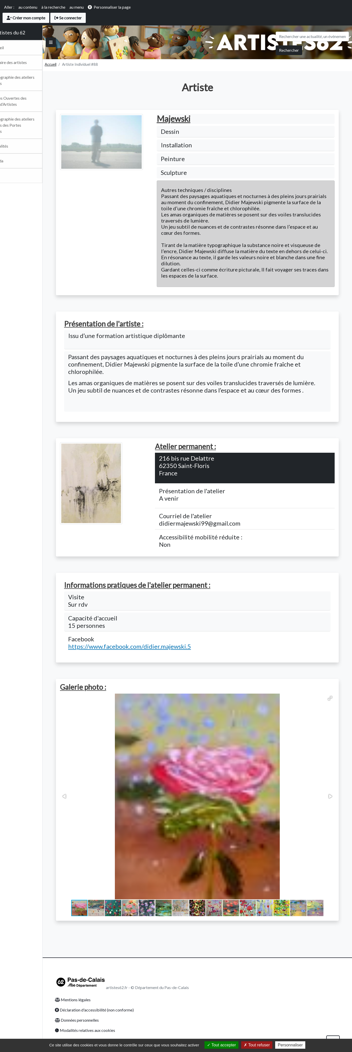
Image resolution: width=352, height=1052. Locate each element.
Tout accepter (221, 1045)
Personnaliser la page (112, 7)
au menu (76, 7)
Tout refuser (257, 1045)
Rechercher (289, 50)
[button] (339, 698)
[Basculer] (70, 42)
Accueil (69, 64)
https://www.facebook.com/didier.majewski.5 (139, 646)
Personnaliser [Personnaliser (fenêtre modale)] (290, 1045)
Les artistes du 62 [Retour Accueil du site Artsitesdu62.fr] (24, 32)
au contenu (27, 7)
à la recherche (53, 7)
